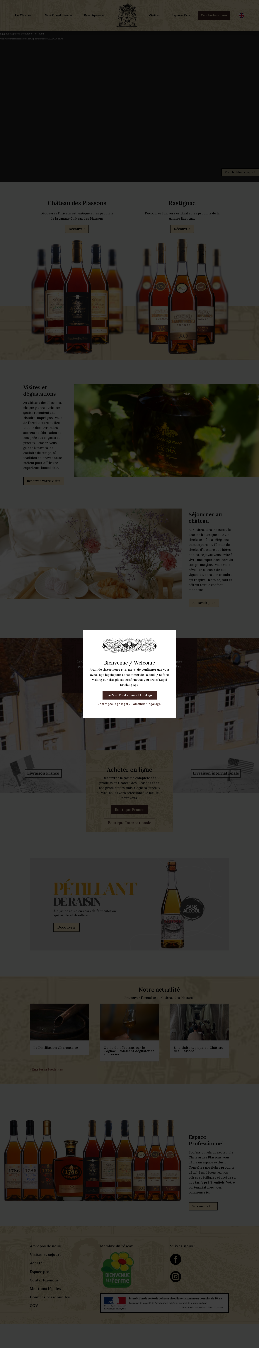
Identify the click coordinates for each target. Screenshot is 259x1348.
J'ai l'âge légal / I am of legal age (129, 695)
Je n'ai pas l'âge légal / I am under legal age (129, 704)
